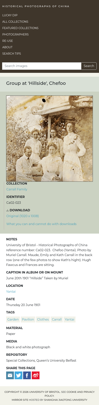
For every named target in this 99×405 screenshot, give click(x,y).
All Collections (15, 21)
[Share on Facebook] (27, 375)
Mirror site (20, 399)
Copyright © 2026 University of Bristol (32, 391)
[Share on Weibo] (35, 375)
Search (89, 66)
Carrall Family (16, 189)
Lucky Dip (10, 15)
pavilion (28, 319)
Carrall (57, 319)
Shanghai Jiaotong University (65, 399)
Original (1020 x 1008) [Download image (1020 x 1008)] (22, 216)
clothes (43, 319)
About (7, 47)
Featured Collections (20, 28)
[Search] (41, 66)
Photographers (15, 34)
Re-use (7, 41)
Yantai (11, 291)
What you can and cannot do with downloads (41, 224)
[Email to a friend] (10, 375)
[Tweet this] (19, 375)
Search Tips (11, 53)
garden (13, 319)
